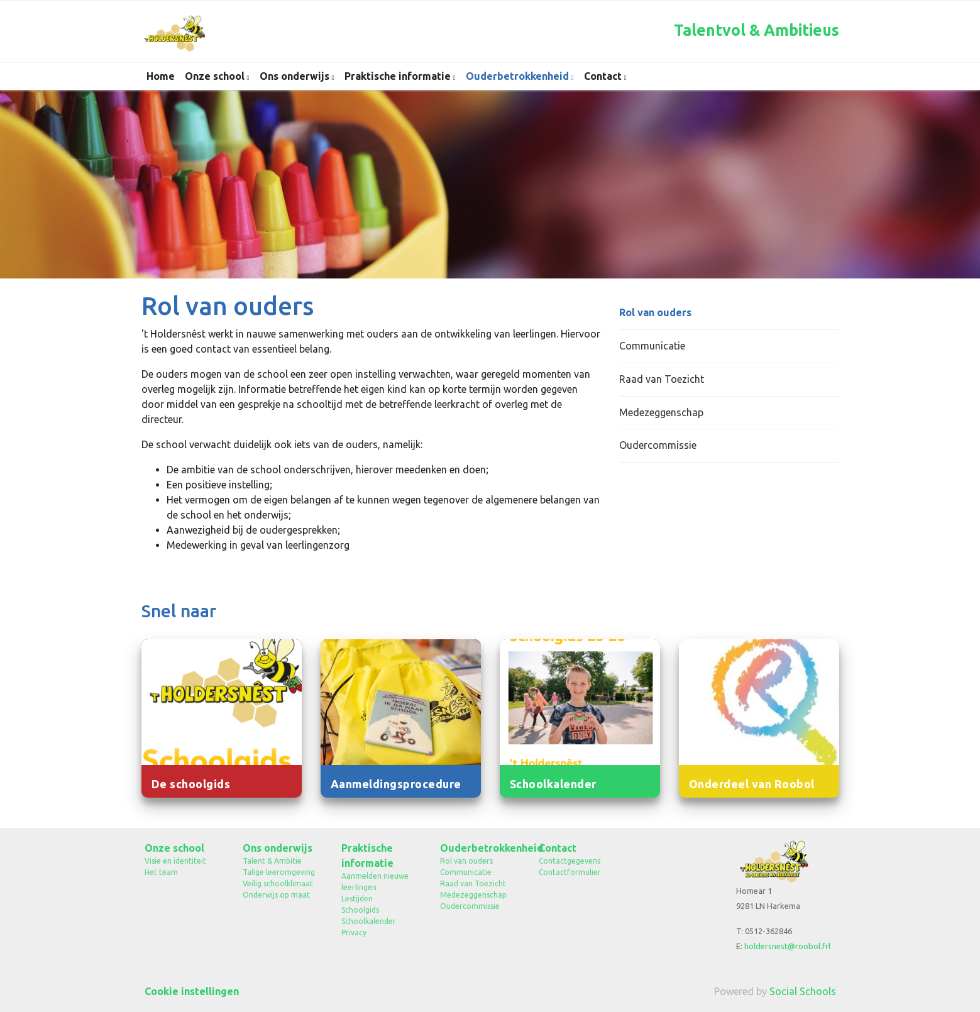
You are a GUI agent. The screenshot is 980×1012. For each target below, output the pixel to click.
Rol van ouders (655, 312)
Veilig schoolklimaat (278, 883)
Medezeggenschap (661, 412)
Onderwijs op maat (276, 895)
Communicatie (652, 345)
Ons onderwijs (296, 76)
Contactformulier (570, 872)
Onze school (216, 76)
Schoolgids (360, 910)
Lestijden (357, 898)
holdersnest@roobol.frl (787, 946)
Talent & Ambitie (272, 861)
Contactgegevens (569, 861)
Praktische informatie (398, 76)
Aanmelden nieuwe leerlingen (375, 881)
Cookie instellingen (192, 991)
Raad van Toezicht (661, 379)
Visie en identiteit (175, 861)
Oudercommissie (657, 445)
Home (160, 76)
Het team (161, 872)
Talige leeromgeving (279, 872)
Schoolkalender (368, 921)
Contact (604, 76)
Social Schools (802, 991)
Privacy (353, 932)
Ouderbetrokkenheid (518, 76)
